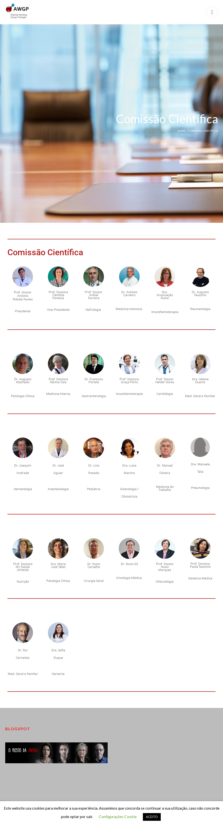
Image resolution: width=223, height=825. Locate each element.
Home (182, 130)
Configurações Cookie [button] (118, 816)
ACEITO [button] (152, 817)
